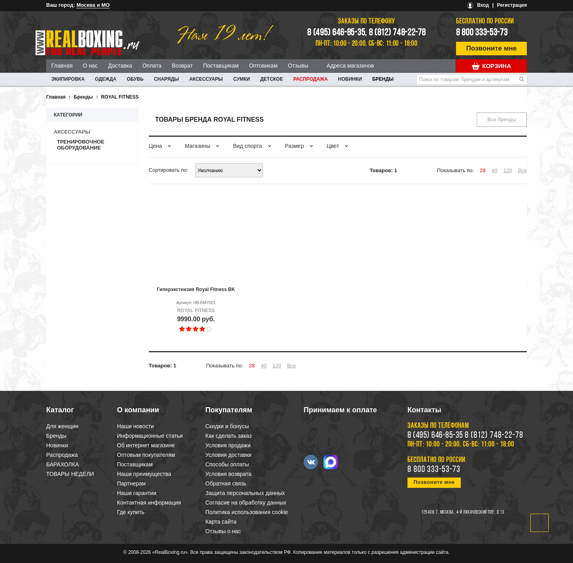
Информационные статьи (150, 436)
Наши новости (135, 426)
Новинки (350, 79)
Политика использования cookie (246, 512)
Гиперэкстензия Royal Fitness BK (196, 289)
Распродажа (310, 79)
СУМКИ (241, 79)
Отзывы (298, 65)
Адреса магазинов (350, 65)
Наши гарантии (136, 493)
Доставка (120, 65)
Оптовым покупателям (146, 455)
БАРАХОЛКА (62, 464)
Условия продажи (228, 445)
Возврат (182, 65)
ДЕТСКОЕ (271, 79)
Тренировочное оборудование (80, 145)
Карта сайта (220, 521)
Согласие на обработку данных (245, 502)
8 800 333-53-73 (482, 33)
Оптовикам (263, 65)
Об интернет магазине (146, 445)
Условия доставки (228, 455)
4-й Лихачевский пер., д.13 (480, 512)
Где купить (130, 512)
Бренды (383, 79)
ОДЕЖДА (106, 79)
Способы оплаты (227, 464)
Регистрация (512, 5)
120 (507, 170)
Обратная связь (225, 483)
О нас (90, 65)
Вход (483, 5)
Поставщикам (221, 65)
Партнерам (131, 483)
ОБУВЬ (135, 79)
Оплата (152, 65)
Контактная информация (149, 502)
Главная (61, 65)
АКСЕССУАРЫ (206, 79)
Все (522, 170)
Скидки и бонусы (227, 426)
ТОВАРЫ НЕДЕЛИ (70, 474)
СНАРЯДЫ (166, 79)
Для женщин (62, 426)
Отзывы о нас (223, 531)
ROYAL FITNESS (120, 97)
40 (494, 170)
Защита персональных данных (245, 493)
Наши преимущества (144, 474)
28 (482, 170)
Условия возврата (228, 474)
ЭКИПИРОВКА (68, 79)
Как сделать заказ (228, 436)
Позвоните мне (491, 48)
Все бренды (501, 119)
